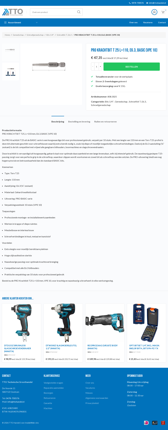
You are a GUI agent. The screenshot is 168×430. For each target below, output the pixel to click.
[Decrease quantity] (92, 67)
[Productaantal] (96, 67)
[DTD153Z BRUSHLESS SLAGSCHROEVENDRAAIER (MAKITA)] (21, 323)
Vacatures (90, 387)
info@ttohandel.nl (157, 3)
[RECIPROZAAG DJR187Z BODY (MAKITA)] (104, 323)
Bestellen (131, 66)
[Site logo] (12, 11)
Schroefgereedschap (35, 35)
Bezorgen (48, 392)
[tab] (57, 120)
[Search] (56, 12)
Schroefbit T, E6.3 (64, 35)
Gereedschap (18, 35)
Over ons (89, 382)
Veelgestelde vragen (53, 382)
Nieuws (89, 392)
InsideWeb (30, 423)
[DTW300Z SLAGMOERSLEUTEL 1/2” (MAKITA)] (63, 323)
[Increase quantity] (100, 67)
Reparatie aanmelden (54, 387)
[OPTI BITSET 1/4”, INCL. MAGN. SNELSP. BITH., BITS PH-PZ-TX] (146, 323)
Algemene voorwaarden (96, 398)
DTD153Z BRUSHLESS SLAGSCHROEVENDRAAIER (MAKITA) (17, 348)
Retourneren (49, 398)
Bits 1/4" (50, 35)
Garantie (48, 403)
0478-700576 (138, 3)
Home (7, 35)
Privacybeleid (92, 403)
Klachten (48, 408)
